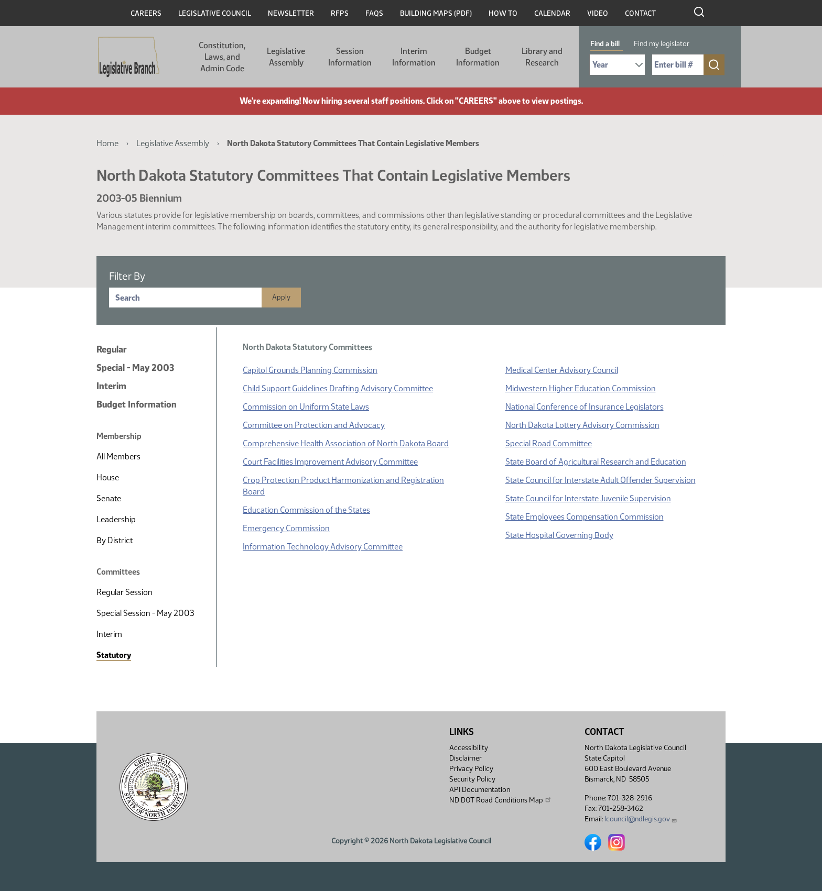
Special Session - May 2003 (145, 613)
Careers (146, 13)
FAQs (374, 13)
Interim (111, 386)
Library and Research (542, 57)
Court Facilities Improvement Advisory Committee (330, 462)
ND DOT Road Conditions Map (500, 800)
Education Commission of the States (306, 510)
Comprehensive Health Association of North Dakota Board (346, 443)
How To (503, 13)
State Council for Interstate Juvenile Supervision (588, 498)
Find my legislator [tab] (661, 43)
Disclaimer (465, 758)
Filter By (127, 276)
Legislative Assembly (286, 57)
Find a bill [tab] (605, 43)
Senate (108, 498)
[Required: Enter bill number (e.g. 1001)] (678, 64)
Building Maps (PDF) (436, 13)
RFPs (340, 13)
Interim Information (414, 57)
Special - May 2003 (135, 367)
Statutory (113, 655)
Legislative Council (214, 13)
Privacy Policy (471, 768)
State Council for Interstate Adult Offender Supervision (600, 480)
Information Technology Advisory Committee (323, 547)
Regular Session (124, 592)
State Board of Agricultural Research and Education (595, 462)
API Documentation (479, 789)
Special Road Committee (548, 443)
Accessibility (468, 747)
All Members (118, 456)
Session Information (350, 57)
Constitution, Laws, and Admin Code (222, 56)
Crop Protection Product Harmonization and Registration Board (343, 486)
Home (107, 143)
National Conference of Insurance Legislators (584, 407)
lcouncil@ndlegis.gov (640, 819)
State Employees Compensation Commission (584, 517)
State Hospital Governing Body (559, 535)
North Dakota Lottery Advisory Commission (582, 425)
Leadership (116, 519)
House (107, 477)
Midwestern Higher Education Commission (580, 388)
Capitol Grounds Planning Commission (310, 370)
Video (597, 13)
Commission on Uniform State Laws (306, 407)
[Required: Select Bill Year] (617, 64)
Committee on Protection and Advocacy (314, 425)
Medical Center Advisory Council (561, 370)
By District (114, 540)
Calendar (552, 13)
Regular (111, 349)
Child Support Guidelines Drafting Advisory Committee (338, 388)
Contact (640, 13)
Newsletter (291, 13)
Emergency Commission (286, 528)
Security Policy (472, 779)
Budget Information (478, 57)
